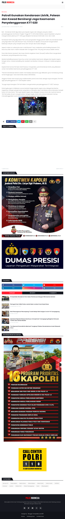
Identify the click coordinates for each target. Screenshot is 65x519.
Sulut (38, 486)
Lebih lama (59, 168)
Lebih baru (6, 168)
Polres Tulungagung (29, 486)
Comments (53, 293)
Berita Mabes (31, 483)
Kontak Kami (40, 516)
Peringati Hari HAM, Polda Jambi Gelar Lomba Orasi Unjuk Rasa (29, 304)
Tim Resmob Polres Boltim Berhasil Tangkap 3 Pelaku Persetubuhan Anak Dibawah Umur (35, 327)
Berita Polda (40, 483)
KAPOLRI (57, 483)
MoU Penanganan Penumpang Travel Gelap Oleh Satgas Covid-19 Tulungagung (35, 311)
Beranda (4, 12)
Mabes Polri (18, 486)
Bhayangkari (45, 486)
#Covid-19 (5, 483)
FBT (43, 514)
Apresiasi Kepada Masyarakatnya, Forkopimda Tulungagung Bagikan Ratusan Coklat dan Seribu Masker (34, 319)
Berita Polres (23, 483)
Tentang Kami (31, 516)
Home (23, 516)
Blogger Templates (33, 514)
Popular (12, 293)
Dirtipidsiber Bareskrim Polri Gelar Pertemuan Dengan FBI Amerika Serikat (32, 297)
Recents (32, 293)
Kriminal (5, 486)
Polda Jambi (49, 483)
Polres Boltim (14, 483)
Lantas (11, 486)
